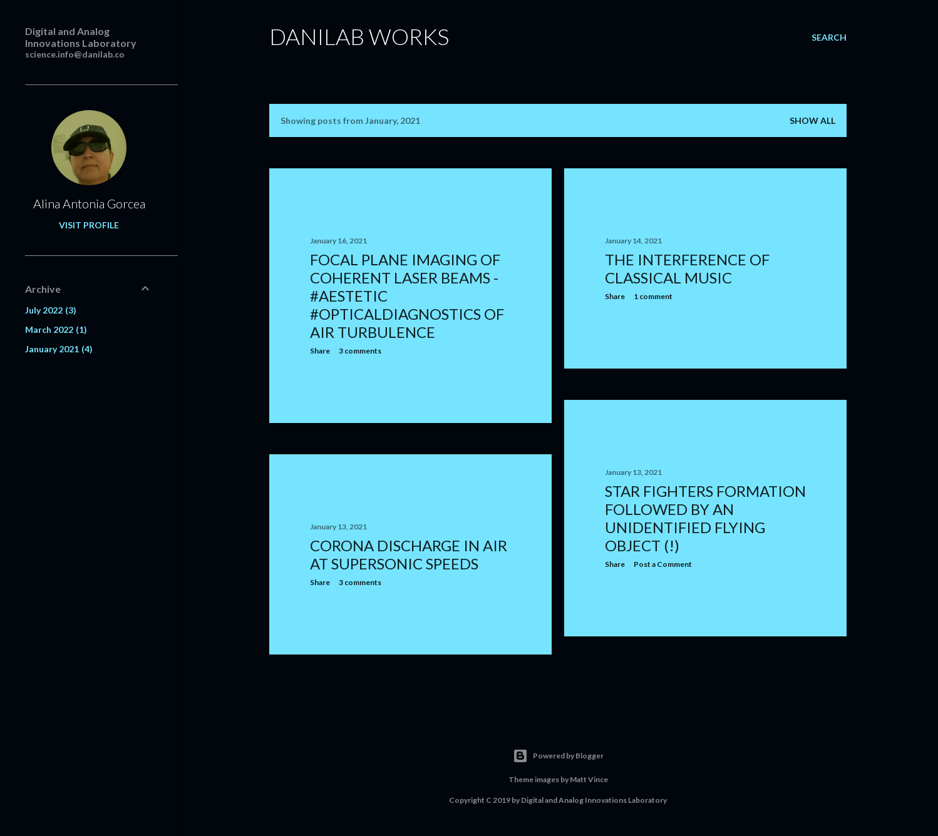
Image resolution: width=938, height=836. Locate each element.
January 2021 (59, 349)
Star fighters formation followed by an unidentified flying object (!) (705, 518)
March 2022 (56, 329)
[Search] (829, 38)
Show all (812, 120)
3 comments (360, 350)
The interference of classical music (687, 268)
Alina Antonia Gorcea (89, 203)
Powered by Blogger (558, 755)
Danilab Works (359, 36)
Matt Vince (589, 779)
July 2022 (50, 310)
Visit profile (89, 225)
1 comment (653, 296)
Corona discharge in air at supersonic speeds (408, 554)
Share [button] (320, 350)
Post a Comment (663, 564)
